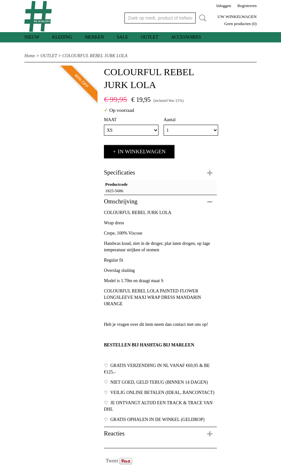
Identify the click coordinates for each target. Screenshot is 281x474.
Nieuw (31, 37)
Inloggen (223, 5)
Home (29, 55)
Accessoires (186, 37)
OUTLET (149, 37)
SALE (122, 37)
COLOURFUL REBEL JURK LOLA (94, 55)
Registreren (247, 5)
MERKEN (94, 37)
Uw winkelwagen (237, 16)
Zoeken (201, 18)
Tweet (112, 460)
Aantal (169, 119)
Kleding (62, 37)
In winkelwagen (142, 151)
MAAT (110, 119)
